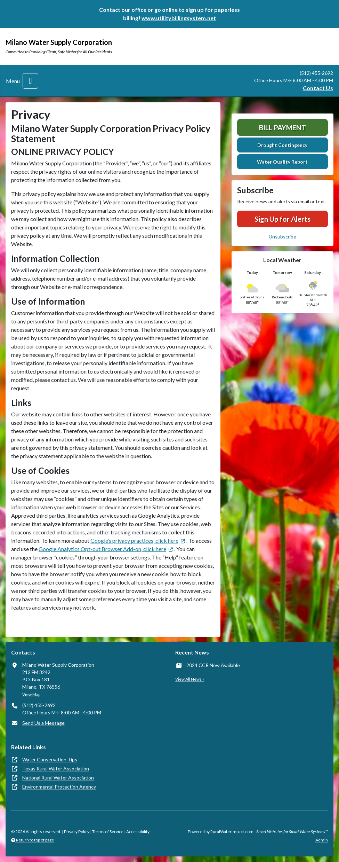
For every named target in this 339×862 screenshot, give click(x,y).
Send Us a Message (43, 723)
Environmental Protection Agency (59, 787)
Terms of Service (107, 831)
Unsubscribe (282, 237)
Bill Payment (282, 127)
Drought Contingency (282, 145)
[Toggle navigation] (30, 81)
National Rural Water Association (58, 778)
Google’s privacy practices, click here (134, 540)
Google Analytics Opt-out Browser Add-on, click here (102, 549)
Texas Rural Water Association (55, 768)
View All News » (189, 679)
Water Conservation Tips (49, 759)
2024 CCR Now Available (213, 665)
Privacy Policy (76, 831)
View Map (31, 694)
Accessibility (138, 831)
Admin (321, 840)
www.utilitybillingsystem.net (179, 18)
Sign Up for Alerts (282, 219)
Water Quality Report (282, 162)
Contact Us (318, 88)
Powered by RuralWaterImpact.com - (258, 831)
